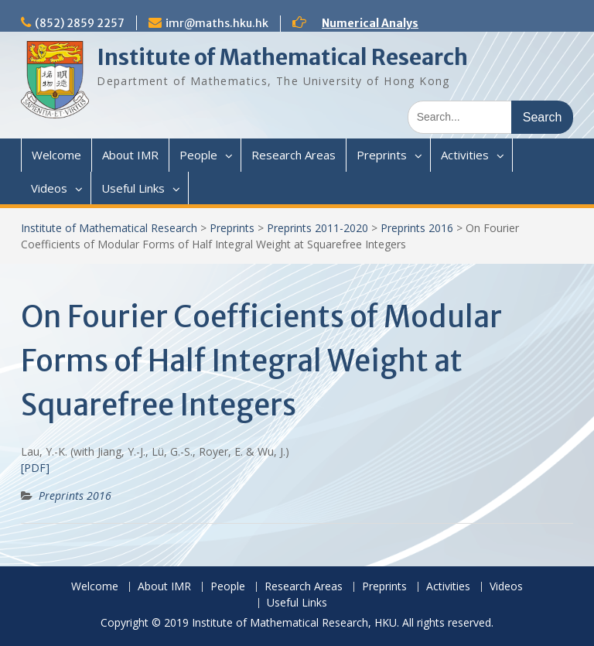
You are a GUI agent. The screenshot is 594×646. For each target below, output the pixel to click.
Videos (49, 188)
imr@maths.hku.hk (217, 23)
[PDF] (35, 467)
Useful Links (133, 188)
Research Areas (293, 154)
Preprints (382, 154)
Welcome (56, 154)
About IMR (130, 154)
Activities (465, 154)
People (198, 154)
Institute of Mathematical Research (282, 57)
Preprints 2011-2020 (317, 227)
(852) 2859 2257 (80, 23)
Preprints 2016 (417, 227)
